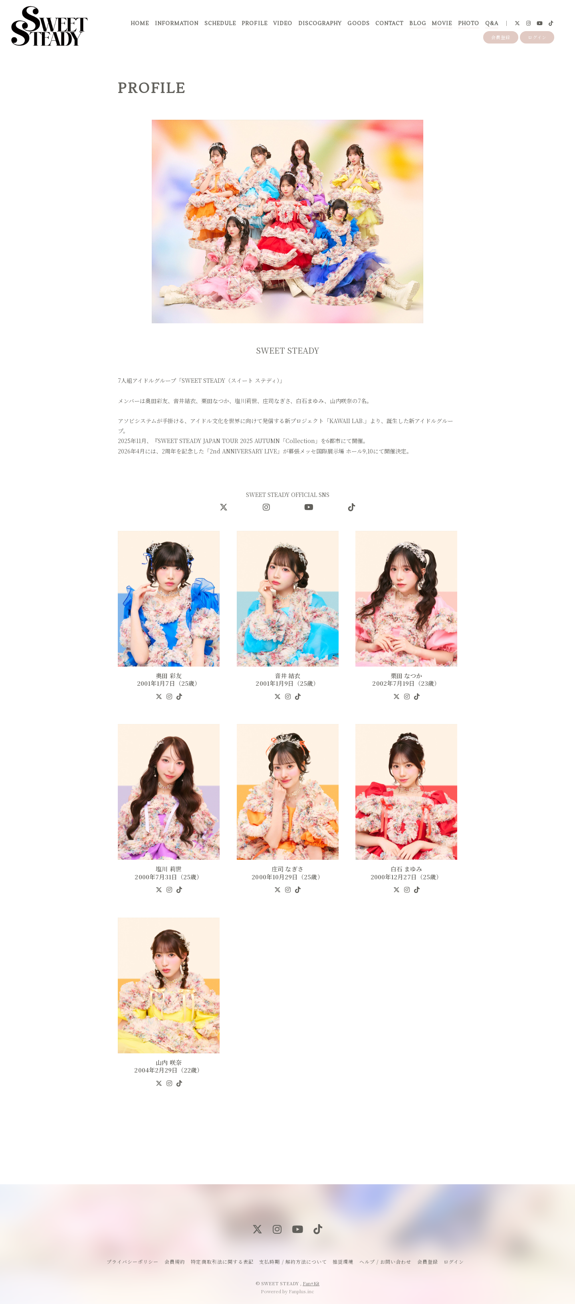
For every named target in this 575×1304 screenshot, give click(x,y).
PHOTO (468, 23)
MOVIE (442, 23)
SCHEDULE (220, 23)
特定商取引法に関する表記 (222, 1261)
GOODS (358, 23)
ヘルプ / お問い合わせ (385, 1261)
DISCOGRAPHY (320, 23)
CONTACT (389, 23)
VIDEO (282, 23)
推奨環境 (343, 1261)
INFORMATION (176, 23)
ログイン (537, 37)
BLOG (417, 23)
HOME (140, 23)
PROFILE (254, 23)
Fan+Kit (311, 1283)
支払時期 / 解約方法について (293, 1261)
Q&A (491, 23)
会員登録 (500, 37)
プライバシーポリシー (133, 1261)
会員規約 (175, 1261)
